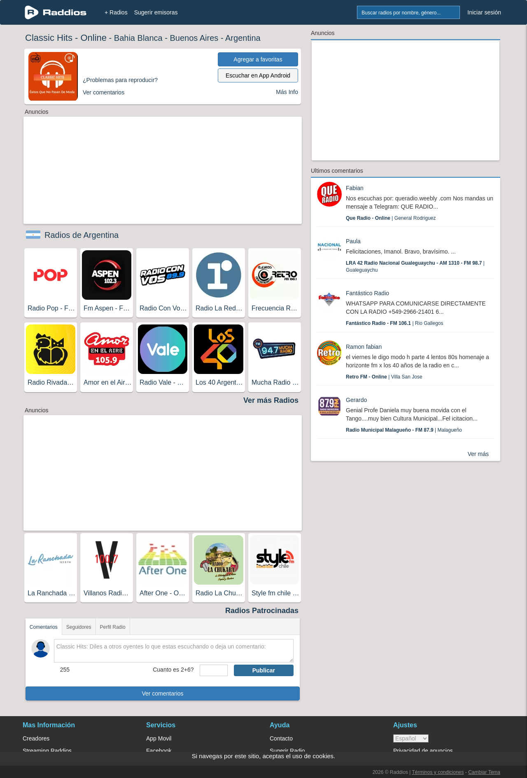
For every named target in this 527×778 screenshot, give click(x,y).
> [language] (411, 738)
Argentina (243, 37)
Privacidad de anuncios (423, 750)
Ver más (478, 454)
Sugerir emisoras (156, 12)
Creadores (36, 738)
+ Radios (116, 12)
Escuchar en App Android (258, 75)
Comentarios (44, 627)
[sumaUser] (213, 670)
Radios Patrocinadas (261, 610)
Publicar (263, 670)
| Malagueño (404, 430)
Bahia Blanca (138, 37)
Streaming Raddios (47, 750)
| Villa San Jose (384, 377)
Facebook (158, 750)
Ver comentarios (162, 693)
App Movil (158, 738)
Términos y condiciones (438, 772)
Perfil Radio (113, 627)
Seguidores (78, 627)
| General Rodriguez (391, 218)
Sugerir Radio (287, 750)
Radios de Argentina (81, 235)
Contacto (281, 738)
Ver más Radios (270, 400)
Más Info (287, 92)
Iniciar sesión (484, 12)
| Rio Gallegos (394, 323)
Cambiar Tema (484, 772)
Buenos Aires (194, 37)
